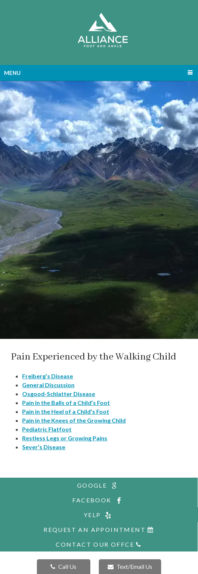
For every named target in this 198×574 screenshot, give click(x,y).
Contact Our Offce (99, 544)
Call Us (63, 566)
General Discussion (48, 384)
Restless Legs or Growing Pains (64, 437)
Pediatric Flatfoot (47, 429)
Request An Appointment (99, 529)
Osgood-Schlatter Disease (58, 393)
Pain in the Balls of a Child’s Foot (66, 402)
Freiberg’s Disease (47, 375)
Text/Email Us (130, 566)
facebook (98, 500)
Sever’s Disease (43, 446)
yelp (99, 515)
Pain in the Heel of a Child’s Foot (65, 411)
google (99, 485)
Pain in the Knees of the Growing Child (74, 420)
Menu (12, 72)
